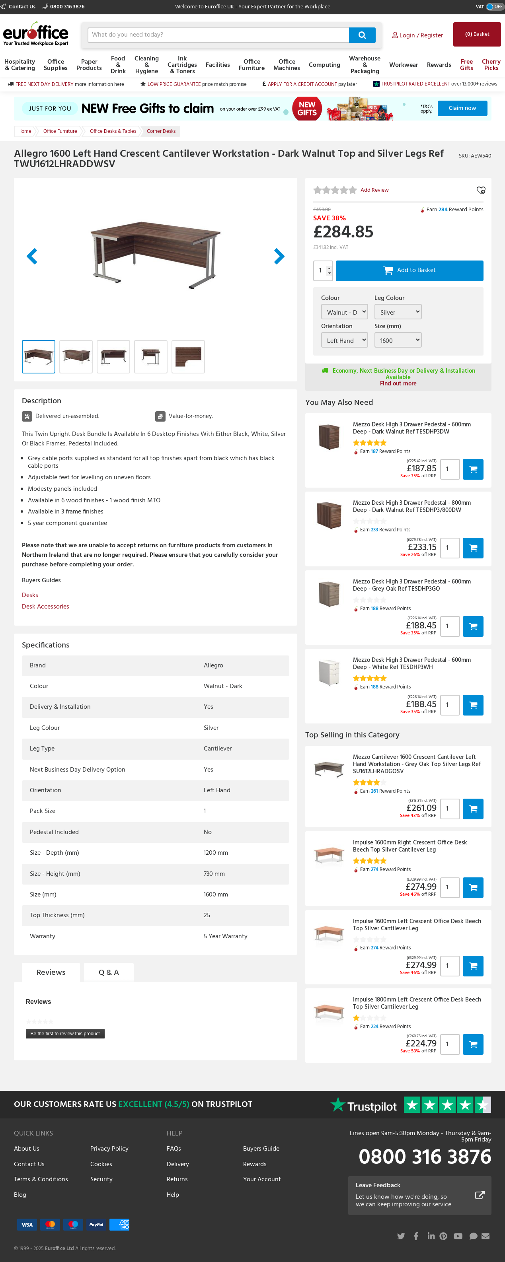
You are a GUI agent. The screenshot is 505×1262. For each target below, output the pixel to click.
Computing (324, 65)
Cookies (101, 1164)
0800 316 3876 (63, 7)
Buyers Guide (261, 1149)
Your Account (262, 1179)
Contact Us (18, 7)
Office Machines (286, 65)
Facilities (218, 65)
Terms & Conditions (41, 1179)
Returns (177, 1179)
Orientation (337, 326)
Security (101, 1179)
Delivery (178, 1164)
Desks (30, 595)
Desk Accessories (45, 607)
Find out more (398, 384)
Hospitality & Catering (19, 65)
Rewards (439, 65)
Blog (20, 1195)
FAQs (174, 1149)
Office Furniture (252, 65)
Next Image (279, 257)
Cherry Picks (491, 65)
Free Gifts (466, 65)
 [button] (473, 469)
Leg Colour (389, 298)
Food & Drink (118, 65)
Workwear (403, 65)
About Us (26, 1149)
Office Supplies (56, 65)
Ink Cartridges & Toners (182, 65)
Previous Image (31, 257)
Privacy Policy (109, 1149)
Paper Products (89, 65)
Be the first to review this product (68, 1034)
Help (173, 1195)
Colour (330, 298)
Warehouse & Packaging (364, 65)
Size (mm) (387, 326)
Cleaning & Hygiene (147, 65)
